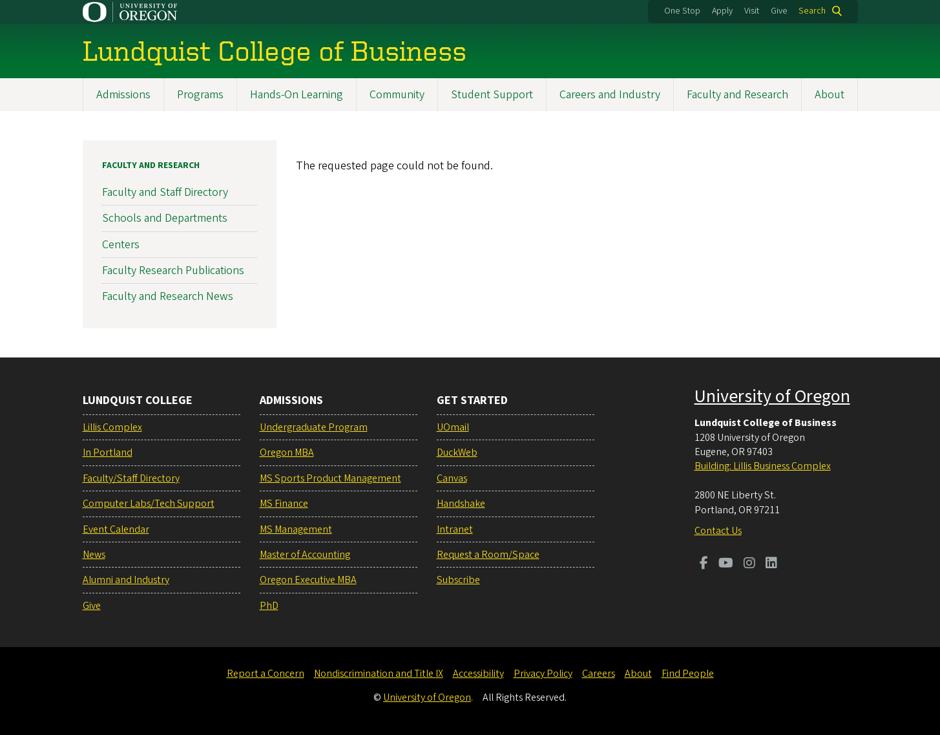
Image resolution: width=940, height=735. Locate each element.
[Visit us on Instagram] (749, 564)
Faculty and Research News (167, 296)
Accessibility (478, 673)
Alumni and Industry (126, 580)
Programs (200, 95)
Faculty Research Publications (173, 270)
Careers (598, 673)
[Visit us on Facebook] (704, 564)
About (829, 95)
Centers (121, 244)
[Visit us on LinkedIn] (771, 564)
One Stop (682, 11)
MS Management (296, 529)
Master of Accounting (305, 555)
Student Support (492, 95)
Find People (688, 673)
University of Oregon (772, 396)
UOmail (453, 427)
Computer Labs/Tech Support (148, 503)
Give (779, 11)
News (94, 555)
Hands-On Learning (296, 95)
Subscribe (458, 580)
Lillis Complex (112, 427)
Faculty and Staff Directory (165, 192)
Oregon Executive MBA (308, 580)
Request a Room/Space (488, 555)
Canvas (452, 478)
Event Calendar (116, 529)
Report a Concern (265, 673)
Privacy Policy (543, 673)
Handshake (461, 503)
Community (397, 95)
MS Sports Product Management (330, 478)
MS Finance (284, 503)
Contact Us (718, 531)
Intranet (455, 529)
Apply (722, 11)
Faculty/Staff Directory (131, 478)
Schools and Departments (164, 218)
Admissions (123, 95)
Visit (751, 11)
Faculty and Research (737, 95)
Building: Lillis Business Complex (763, 466)
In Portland (107, 452)
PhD (269, 606)
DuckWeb (457, 452)
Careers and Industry (609, 95)
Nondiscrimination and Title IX (378, 673)
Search (812, 11)
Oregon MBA (287, 452)
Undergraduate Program (314, 427)
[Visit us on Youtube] (725, 564)
